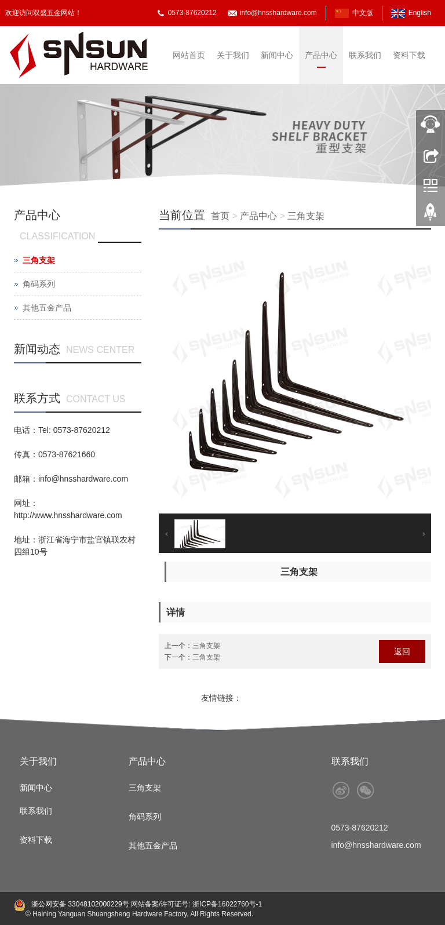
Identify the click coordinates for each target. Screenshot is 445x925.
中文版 (362, 13)
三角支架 (305, 216)
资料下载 (409, 55)
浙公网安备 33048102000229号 (79, 904)
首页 (220, 216)
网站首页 (189, 55)
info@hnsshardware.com (278, 13)
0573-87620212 (192, 13)
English (419, 13)
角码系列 (39, 284)
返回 (402, 651)
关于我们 (233, 55)
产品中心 (321, 55)
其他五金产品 (47, 307)
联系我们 (365, 55)
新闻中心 (277, 55)
